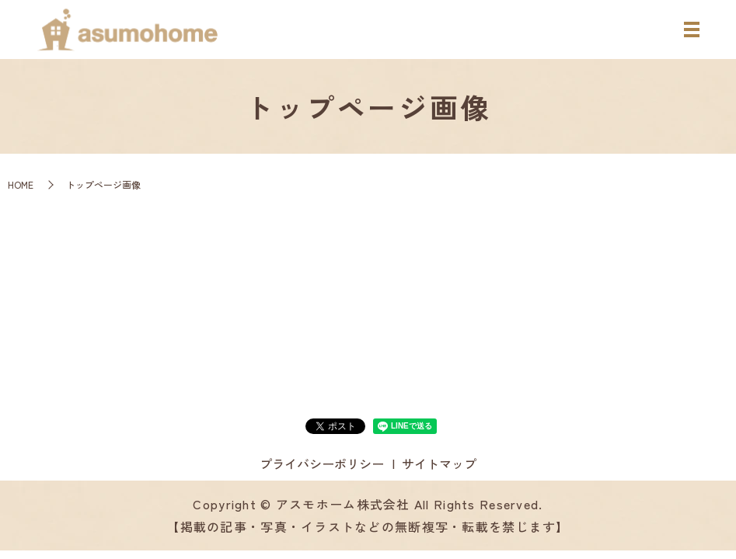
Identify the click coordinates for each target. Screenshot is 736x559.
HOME (20, 184)
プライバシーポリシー (322, 463)
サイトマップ (439, 463)
